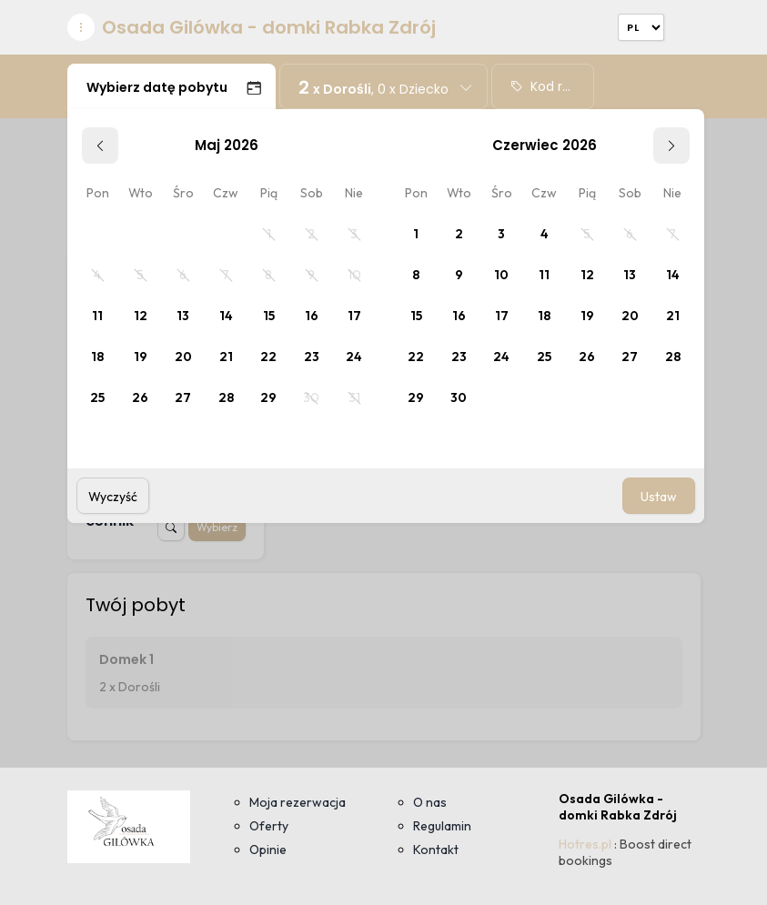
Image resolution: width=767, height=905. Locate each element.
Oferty (268, 826)
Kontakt (436, 849)
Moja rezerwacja (297, 802)
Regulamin (442, 826)
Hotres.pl (585, 844)
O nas (430, 802)
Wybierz (217, 527)
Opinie (268, 849)
